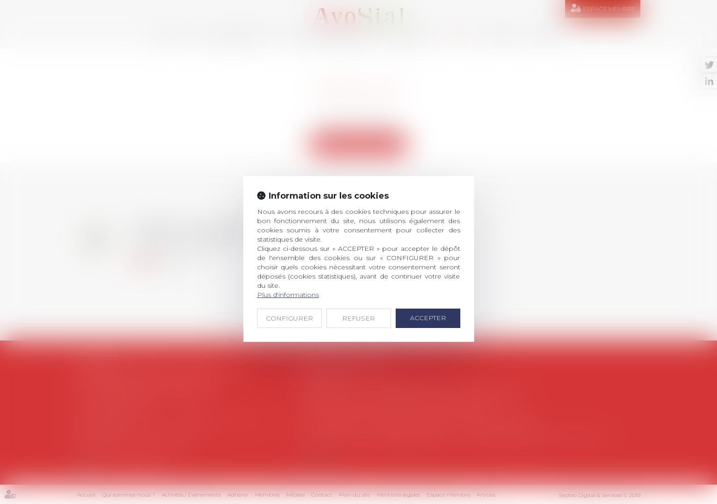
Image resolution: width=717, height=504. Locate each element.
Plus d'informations (288, 295)
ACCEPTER (428, 318)
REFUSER (358, 318)
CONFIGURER (289, 318)
